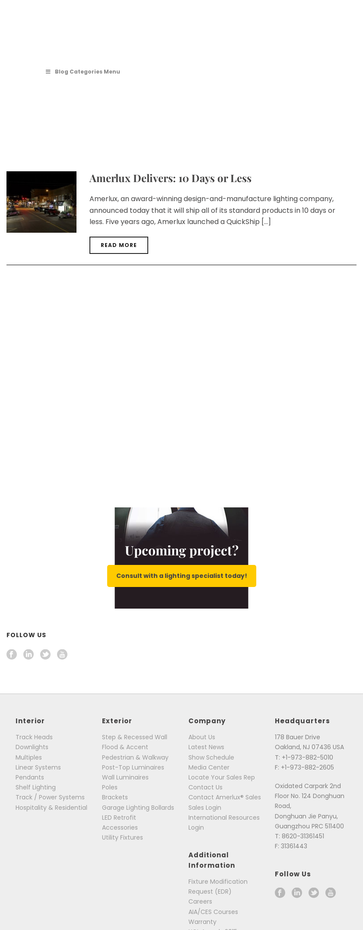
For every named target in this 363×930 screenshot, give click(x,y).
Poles (110, 787)
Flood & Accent (125, 747)
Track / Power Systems (50, 797)
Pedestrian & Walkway (135, 757)
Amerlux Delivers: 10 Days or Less (170, 178)
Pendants (30, 777)
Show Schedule (211, 757)
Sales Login (204, 807)
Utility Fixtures (122, 837)
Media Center (208, 767)
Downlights (32, 747)
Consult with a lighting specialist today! (181, 575)
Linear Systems (38, 767)
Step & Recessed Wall (134, 737)
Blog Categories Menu (82, 71)
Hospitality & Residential (51, 807)
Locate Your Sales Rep (221, 777)
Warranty (202, 921)
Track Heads (34, 737)
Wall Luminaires (125, 777)
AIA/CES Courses (213, 912)
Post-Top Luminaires (133, 767)
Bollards (162, 807)
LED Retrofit (119, 817)
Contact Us (205, 787)
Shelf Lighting (36, 787)
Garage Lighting (126, 807)
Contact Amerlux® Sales (224, 797)
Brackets (115, 797)
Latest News (206, 747)
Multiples (29, 757)
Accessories (120, 827)
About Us (201, 737)
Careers (200, 901)
